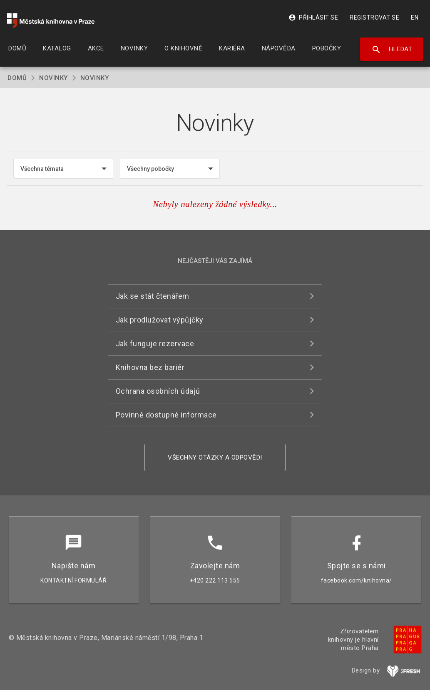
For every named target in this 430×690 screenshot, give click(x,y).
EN (414, 17)
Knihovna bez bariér (150, 367)
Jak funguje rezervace (155, 343)
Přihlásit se (313, 17)
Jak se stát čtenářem (152, 296)
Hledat (392, 50)
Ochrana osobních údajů (158, 391)
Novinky (53, 78)
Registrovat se (374, 17)
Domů (17, 78)
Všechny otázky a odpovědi (215, 457)
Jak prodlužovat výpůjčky (160, 319)
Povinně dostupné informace (166, 414)
